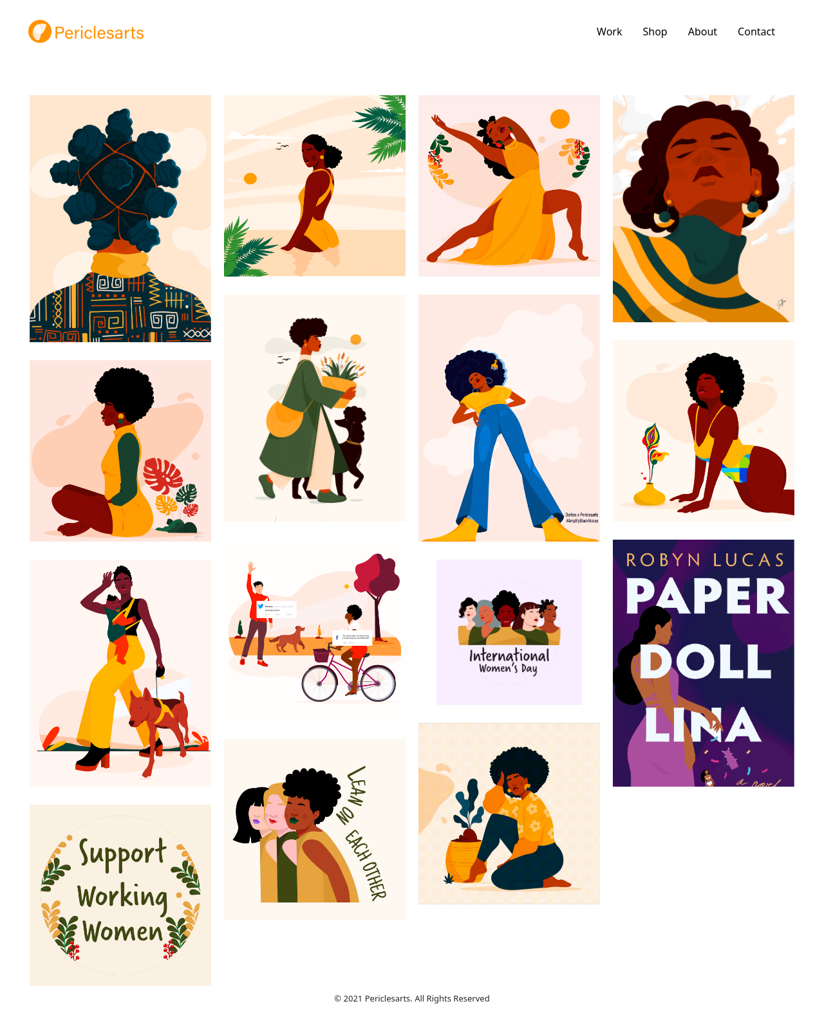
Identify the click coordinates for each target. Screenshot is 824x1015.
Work (609, 31)
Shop (654, 31)
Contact (756, 31)
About (702, 31)
